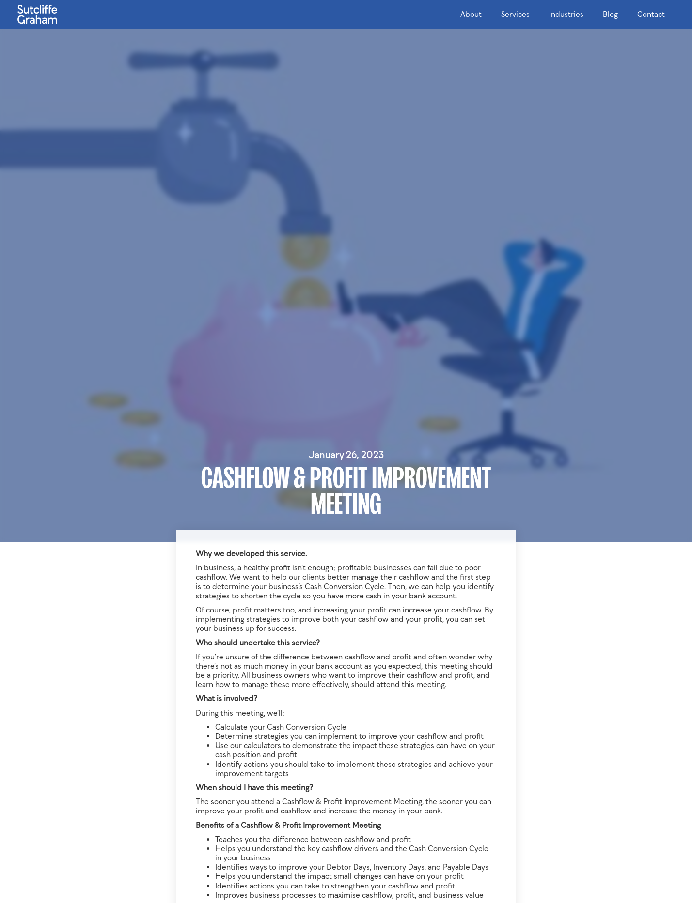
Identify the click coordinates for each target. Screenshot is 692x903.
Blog (610, 14)
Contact (651, 14)
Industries (566, 14)
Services (515, 14)
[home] (37, 12)
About (471, 14)
